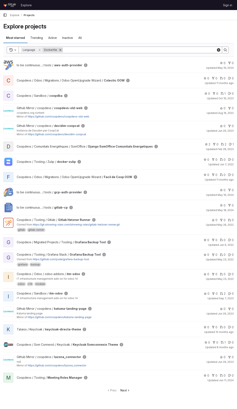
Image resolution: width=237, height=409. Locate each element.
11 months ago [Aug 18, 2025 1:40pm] (225, 179)
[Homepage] (10, 5)
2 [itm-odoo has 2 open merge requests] (223, 293)
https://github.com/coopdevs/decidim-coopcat (57, 134)
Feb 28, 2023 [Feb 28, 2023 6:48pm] (226, 149)
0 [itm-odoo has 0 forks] (214, 274)
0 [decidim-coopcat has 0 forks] (231, 126)
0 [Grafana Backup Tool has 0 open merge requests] (223, 240)
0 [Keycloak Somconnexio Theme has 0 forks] (215, 342)
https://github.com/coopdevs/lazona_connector (57, 365)
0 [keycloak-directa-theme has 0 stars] (206, 327)
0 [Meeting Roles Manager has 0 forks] (214, 375)
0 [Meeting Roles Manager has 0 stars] (206, 375)
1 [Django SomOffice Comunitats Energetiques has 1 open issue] (231, 144)
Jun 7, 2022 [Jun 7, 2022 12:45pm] (227, 164)
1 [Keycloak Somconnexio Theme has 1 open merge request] (223, 342)
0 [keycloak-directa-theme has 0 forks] (214, 327)
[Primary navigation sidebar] (5, 15)
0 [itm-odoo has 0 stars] (206, 274)
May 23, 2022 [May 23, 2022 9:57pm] (225, 278)
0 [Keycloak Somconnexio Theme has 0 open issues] (231, 342)
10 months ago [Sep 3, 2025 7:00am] (225, 332)
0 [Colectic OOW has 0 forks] (214, 78)
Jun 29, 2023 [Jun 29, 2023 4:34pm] (226, 313)
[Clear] (218, 49)
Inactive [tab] (67, 37)
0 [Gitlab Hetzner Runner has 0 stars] (214, 220)
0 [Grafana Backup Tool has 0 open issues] (231, 240)
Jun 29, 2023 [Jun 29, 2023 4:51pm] (226, 361)
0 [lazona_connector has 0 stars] (223, 357)
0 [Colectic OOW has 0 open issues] (231, 78)
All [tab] (80, 37)
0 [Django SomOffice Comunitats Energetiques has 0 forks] (215, 144)
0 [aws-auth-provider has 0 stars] (223, 63)
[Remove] (60, 49)
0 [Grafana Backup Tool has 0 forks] (214, 240)
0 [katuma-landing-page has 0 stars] (223, 309)
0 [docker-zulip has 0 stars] (206, 159)
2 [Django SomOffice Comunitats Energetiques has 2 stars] (207, 144)
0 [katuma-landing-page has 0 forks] (231, 309)
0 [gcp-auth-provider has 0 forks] (231, 190)
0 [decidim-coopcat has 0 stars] (223, 126)
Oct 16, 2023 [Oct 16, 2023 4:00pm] (226, 98)
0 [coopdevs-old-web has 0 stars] (223, 108)
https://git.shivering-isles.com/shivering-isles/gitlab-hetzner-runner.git (76, 224)
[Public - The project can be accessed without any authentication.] (85, 65)
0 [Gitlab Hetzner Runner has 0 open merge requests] (231, 220)
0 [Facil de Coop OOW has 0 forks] (214, 175)
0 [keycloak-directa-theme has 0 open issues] (231, 327)
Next (125, 390)
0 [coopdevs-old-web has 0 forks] (231, 108)
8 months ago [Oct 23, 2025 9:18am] (225, 347)
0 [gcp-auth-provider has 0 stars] (223, 190)
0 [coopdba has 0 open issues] (231, 93)
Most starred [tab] (15, 37)
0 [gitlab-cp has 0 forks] (231, 205)
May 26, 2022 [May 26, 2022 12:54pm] (225, 224)
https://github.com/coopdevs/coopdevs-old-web (58, 116)
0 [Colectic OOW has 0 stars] (206, 78)
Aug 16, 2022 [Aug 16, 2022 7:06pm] (226, 113)
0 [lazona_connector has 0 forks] (231, 357)
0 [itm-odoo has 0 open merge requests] (223, 274)
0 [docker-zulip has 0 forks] (214, 159)
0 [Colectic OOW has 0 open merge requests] (223, 78)
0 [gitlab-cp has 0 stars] (223, 205)
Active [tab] (52, 37)
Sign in (227, 5)
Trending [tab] (36, 37)
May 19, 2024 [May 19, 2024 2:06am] (226, 67)
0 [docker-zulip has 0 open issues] (231, 159)
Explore (26, 5)
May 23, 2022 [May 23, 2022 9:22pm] (225, 259)
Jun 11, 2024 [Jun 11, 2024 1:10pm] (226, 380)
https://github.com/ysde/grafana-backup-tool (61, 259)
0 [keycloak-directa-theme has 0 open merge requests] (223, 327)
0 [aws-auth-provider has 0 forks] (231, 63)
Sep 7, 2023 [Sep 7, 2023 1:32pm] (226, 298)
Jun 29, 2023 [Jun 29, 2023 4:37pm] (226, 130)
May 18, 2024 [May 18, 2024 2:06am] (226, 210)
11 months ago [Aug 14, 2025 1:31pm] (225, 83)
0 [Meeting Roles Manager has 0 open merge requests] (223, 375)
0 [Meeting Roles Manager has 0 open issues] (231, 375)
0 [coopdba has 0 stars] (207, 93)
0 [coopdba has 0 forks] (215, 93)
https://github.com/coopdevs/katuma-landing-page (60, 317)
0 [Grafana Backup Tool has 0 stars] (206, 240)
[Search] (139, 49)
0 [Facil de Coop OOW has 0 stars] (206, 175)
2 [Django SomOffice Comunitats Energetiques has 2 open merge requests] (223, 144)
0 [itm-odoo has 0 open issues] (231, 274)
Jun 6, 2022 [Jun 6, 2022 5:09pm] (227, 244)
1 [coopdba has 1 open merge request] (223, 93)
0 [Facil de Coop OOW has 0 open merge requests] (223, 175)
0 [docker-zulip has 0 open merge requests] (223, 159)
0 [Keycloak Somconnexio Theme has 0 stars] (207, 342)
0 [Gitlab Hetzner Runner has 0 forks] (223, 220)
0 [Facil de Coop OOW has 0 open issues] (231, 175)
